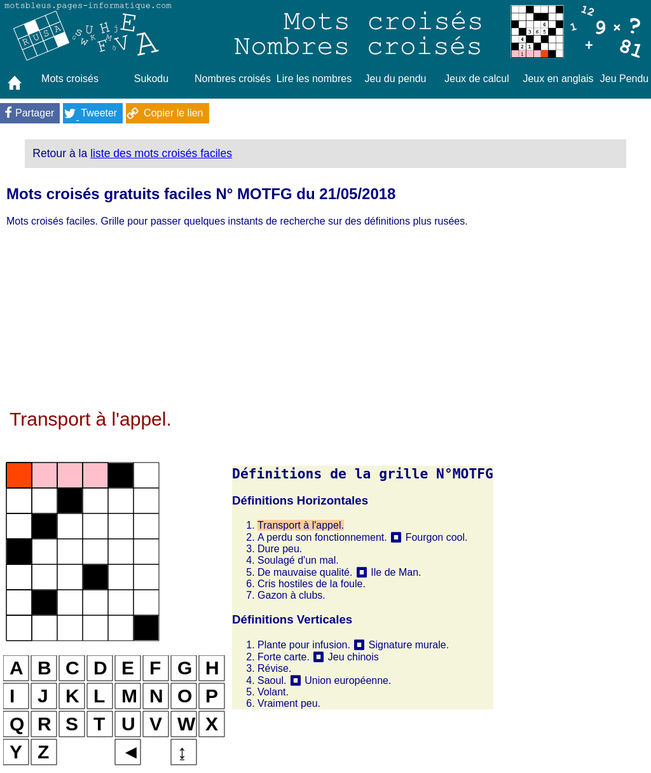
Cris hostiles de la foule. (311, 583)
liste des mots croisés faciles (161, 153)
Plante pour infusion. (303, 644)
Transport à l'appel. (300, 525)
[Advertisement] (248, 319)
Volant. (273, 691)
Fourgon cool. (437, 537)
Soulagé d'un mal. (298, 560)
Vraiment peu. (288, 703)
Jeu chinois (353, 656)
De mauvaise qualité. (304, 572)
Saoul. (271, 680)
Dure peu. (279, 548)
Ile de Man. (396, 572)
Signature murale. (409, 644)
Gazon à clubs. (291, 595)
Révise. (274, 668)
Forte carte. (283, 656)
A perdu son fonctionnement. (322, 537)
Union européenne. (348, 680)
